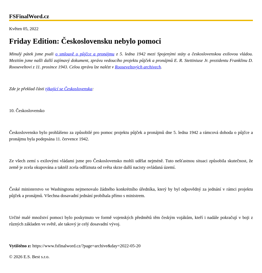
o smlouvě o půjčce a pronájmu (84, 53)
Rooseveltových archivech (138, 66)
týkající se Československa (68, 88)
